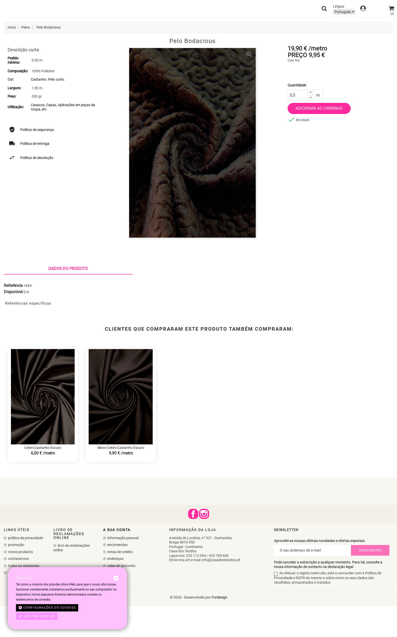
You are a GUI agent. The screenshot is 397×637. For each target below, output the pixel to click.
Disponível (13, 323)
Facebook (193, 545)
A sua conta (116, 561)
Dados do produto (68, 299)
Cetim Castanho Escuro (42, 479)
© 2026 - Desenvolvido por (191, 628)
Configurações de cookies (47, 608)
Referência (13, 316)
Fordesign (219, 628)
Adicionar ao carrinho (319, 108)
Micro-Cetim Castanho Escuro (120, 479)
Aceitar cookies (36, 616)
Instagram (204, 545)
